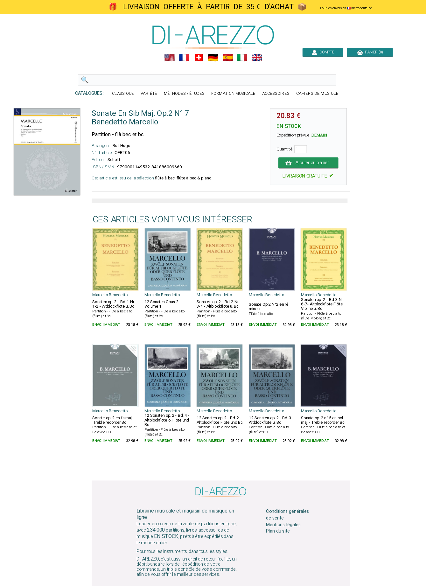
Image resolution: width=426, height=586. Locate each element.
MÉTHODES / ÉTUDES (184, 94)
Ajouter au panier (308, 162)
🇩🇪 (213, 57)
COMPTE (322, 52)
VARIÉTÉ (149, 94)
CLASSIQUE (123, 94)
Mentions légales (283, 524)
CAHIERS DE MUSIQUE (317, 94)
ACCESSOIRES (275, 94)
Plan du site (278, 531)
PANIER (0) (370, 52)
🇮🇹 (242, 57)
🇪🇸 (227, 57)
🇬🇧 (256, 57)
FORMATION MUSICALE (233, 94)
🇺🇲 (169, 57)
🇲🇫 (184, 57)
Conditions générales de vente (287, 514)
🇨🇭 (198, 57)
